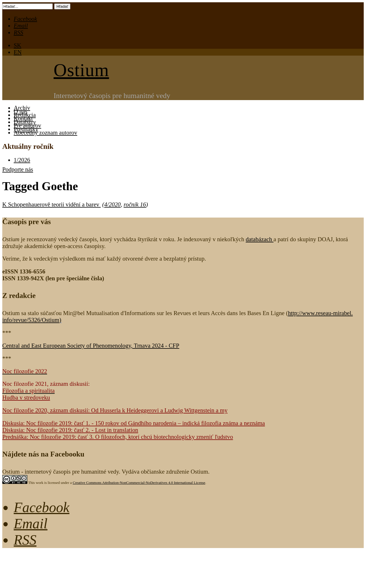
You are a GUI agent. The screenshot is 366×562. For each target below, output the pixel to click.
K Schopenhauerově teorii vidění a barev (51, 204)
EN (18, 52)
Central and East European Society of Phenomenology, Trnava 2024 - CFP (90, 345)
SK (17, 45)
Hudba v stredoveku (26, 397)
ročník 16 (135, 204)
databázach (260, 239)
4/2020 (112, 204)
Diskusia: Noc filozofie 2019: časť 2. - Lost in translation (70, 430)
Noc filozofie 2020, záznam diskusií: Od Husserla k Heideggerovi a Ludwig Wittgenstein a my (114, 410)
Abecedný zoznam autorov (45, 132)
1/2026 (22, 160)
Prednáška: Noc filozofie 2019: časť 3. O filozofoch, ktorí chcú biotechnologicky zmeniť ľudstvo (117, 436)
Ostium (81, 70)
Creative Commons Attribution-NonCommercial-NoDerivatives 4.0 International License (139, 482)
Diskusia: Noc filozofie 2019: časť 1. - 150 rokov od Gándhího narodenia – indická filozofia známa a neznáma (133, 423)
